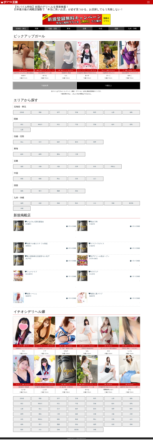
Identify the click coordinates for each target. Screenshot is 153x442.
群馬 (131, 124)
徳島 (22, 191)
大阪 (58, 166)
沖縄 (22, 208)
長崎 (58, 203)
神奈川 (40, 124)
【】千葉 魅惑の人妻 (66, 348)
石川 (40, 142)
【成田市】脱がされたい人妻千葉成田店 (131, 387)
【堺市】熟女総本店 (87, 348)
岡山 (58, 178)
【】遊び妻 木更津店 (66, 387)
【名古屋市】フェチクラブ (129, 73)
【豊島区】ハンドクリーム (23, 348)
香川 (40, 191)
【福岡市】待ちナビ (108, 73)
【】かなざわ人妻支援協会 (108, 348)
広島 (76, 178)
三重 (76, 154)
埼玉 (58, 124)
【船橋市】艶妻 (66, 73)
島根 (40, 178)
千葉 (76, 124)
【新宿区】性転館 (23, 387)
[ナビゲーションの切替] (148, 2)
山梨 (22, 129)
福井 (58, 142)
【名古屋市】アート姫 (45, 73)
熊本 (76, 203)
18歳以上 (108, 85)
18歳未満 (44, 85)
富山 (22, 142)
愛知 (58, 154)
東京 (22, 124)
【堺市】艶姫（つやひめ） (129, 348)
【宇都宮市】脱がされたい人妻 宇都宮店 (111, 387)
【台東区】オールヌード (44, 348)
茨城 (94, 124)
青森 (40, 112)
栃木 (113, 124)
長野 (94, 142)
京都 (40, 166)
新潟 (76, 142)
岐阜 (22, 154)
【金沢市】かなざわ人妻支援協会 (23, 73)
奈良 (94, 166)
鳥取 (22, 178)
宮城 (76, 112)
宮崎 (113, 203)
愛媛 (58, 191)
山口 (94, 178)
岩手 (58, 112)
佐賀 (40, 203)
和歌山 (113, 166)
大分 (94, 203)
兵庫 (76, 166)
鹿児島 (131, 203)
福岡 (22, 203)
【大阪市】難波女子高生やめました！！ (89, 73)
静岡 (40, 154)
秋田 (94, 112)
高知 (76, 191)
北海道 (22, 112)
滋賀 (22, 166)
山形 (113, 112)
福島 (131, 112)
